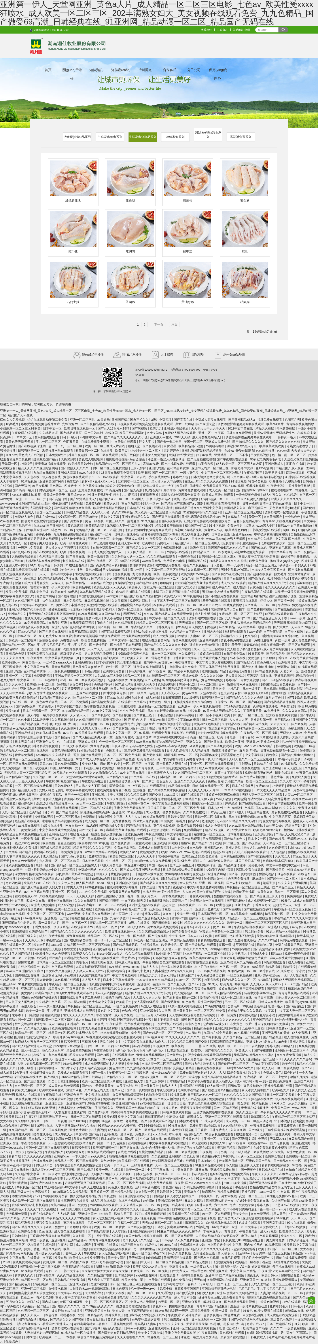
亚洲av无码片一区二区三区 (210, 468)
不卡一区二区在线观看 (240, 1002)
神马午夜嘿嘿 (141, 1046)
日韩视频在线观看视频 (176, 1112)
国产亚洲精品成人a (242, 419)
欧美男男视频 (274, 472)
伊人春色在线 (52, 477)
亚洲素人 (8, 1187)
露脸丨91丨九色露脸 (111, 1143)
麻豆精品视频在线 (97, 600)
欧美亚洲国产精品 (125, 1103)
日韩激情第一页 (278, 777)
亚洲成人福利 (135, 539)
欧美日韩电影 (227, 737)
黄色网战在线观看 (185, 640)
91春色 (286, 900)
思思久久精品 (298, 1103)
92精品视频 (29, 481)
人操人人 (58, 583)
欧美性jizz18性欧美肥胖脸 (200, 856)
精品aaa (194, 821)
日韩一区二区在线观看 (86, 1116)
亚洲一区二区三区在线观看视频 (82, 680)
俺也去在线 (105, 622)
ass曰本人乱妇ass (133, 927)
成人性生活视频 (206, 614)
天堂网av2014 (297, 839)
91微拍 (266, 1280)
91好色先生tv (48, 636)
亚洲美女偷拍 (242, 830)
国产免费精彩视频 (260, 609)
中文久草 (284, 1191)
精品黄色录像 (203, 1028)
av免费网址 (144, 839)
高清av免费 (151, 464)
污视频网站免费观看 (136, 636)
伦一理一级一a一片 (273, 1209)
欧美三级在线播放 (186, 499)
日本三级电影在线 (103, 543)
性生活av (27, 1297)
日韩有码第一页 (29, 450)
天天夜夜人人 (170, 693)
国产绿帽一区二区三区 (89, 697)
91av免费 (283, 1218)
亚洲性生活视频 (160, 909)
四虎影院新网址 (253, 1315)
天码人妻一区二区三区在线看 (262, 794)
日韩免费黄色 (287, 1125)
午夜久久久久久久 (196, 949)
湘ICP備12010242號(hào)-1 (151, 369)
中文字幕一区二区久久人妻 (168, 618)
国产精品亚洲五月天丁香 (270, 618)
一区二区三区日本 (212, 684)
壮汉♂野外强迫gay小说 (41, 869)
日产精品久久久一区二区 (143, 547)
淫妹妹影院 (305, 583)
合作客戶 (169, 70)
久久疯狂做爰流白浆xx (154, 931)
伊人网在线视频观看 (207, 706)
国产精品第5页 (202, 843)
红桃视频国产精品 (46, 459)
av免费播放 (272, 711)
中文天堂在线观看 (124, 441)
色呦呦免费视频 (239, 878)
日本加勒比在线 (42, 1125)
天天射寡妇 (187, 622)
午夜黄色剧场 (103, 1050)
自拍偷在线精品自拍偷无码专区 (272, 1187)
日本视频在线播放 (276, 688)
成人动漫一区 (216, 1086)
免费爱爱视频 (43, 675)
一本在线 (69, 1337)
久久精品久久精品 (260, 539)
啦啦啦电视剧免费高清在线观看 (197, 583)
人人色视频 (278, 852)
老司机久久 (195, 1116)
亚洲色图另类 (301, 1143)
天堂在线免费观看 (243, 1249)
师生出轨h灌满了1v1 (26, 1196)
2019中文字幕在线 (240, 428)
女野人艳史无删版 (73, 539)
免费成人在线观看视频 (154, 847)
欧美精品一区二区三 (41, 684)
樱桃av (288, 830)
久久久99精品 (268, 940)
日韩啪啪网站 (154, 1116)
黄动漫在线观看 (45, 852)
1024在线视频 (87, 614)
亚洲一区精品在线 (91, 1315)
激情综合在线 (274, 1156)
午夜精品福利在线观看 (257, 592)
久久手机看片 (238, 953)
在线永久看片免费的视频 (42, 618)
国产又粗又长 (186, 587)
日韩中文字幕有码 (280, 552)
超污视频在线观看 (47, 437)
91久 (33, 565)
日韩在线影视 (198, 1174)
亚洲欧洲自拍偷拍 (142, 1231)
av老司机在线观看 (153, 1103)
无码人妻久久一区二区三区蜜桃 (251, 759)
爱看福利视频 (256, 486)
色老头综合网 (222, 852)
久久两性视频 (265, 450)
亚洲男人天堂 (250, 1165)
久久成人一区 (18, 543)
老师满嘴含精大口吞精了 (228, 609)
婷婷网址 (166, 583)
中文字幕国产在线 (37, 667)
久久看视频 (120, 600)
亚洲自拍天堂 (134, 1081)
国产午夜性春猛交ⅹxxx (46, 1183)
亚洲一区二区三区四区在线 (244, 512)
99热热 (73, 592)
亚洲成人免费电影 (218, 441)
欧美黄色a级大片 (149, 759)
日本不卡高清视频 (167, 1019)
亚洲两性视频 (137, 1143)
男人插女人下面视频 (203, 627)
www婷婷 (255, 631)
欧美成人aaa (129, 852)
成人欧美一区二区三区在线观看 (34, 1200)
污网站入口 (165, 543)
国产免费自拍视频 (209, 578)
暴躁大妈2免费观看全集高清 (181, 494)
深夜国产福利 (79, 1262)
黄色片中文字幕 (109, 1010)
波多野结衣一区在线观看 (282, 512)
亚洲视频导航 (287, 662)
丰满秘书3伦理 (173, 759)
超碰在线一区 (74, 878)
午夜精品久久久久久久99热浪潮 (296, 918)
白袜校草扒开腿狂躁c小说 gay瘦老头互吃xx (135, 1315)
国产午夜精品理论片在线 (97, 424)
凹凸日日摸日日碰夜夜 (64, 1081)
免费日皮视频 (263, 640)
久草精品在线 (237, 516)
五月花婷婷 (139, 468)
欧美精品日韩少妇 (81, 464)
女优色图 (188, 578)
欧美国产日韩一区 (105, 1147)
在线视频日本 (149, 944)
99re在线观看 (296, 1222)
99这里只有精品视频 (188, 530)
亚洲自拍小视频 (127, 883)
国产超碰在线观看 (260, 574)
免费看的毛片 (279, 1306)
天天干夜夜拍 (9, 481)
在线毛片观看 (127, 1152)
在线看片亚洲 (58, 622)
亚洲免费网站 (84, 662)
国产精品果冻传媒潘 (232, 865)
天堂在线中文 (109, 1041)
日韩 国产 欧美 (110, 763)
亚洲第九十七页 (99, 539)
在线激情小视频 (165, 839)
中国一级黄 (220, 1310)
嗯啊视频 (170, 755)
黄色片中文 (117, 1068)
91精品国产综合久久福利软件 (141, 596)
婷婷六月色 (181, 477)
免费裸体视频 (286, 667)
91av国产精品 (71, 1077)
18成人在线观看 (304, 900)
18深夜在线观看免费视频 (118, 472)
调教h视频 (241, 984)
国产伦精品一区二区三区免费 (163, 1033)
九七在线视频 (142, 574)
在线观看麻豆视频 (82, 622)
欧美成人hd (90, 763)
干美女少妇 (241, 1214)
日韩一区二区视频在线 (211, 816)
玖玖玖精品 (61, 927)
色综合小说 (130, 1010)
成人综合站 (51, 856)
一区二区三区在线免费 (210, 1010)
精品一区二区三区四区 (262, 565)
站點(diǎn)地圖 (241, 29)
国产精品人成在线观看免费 (174, 614)
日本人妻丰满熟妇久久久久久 (275, 808)
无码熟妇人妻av (291, 733)
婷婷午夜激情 (9, 1006)
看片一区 (136, 569)
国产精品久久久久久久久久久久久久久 (76, 931)
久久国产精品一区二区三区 (146, 552)
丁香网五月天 (253, 711)
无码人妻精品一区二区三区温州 (22, 759)
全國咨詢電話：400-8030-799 (49, 30)
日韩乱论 (195, 486)
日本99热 (30, 1337)
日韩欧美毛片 (15, 1209)
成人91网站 (56, 1024)
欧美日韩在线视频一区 (80, 428)
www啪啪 (164, 1218)
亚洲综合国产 (38, 931)
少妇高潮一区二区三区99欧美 (20, 428)
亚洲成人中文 (259, 953)
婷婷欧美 (105, 1214)
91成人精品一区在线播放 (283, 931)
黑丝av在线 (98, 1284)
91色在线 (189, 1002)
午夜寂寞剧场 (166, 1090)
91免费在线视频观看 (32, 984)
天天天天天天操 (197, 1324)
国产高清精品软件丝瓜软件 (272, 949)
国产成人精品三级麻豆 (56, 847)
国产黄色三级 (143, 715)
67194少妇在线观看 (237, 706)
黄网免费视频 (100, 746)
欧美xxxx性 (59, 592)
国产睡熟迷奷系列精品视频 (221, 1090)
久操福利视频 (124, 583)
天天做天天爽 (34, 940)
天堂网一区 (10, 464)
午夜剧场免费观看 (94, 781)
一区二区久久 (241, 967)
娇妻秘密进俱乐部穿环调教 (160, 534)
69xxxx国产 (265, 746)
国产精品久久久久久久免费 (245, 697)
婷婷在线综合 (307, 600)
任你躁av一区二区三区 (230, 702)
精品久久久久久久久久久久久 (204, 922)
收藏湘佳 (206, 29)
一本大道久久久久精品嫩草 (273, 790)
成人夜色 (124, 1059)
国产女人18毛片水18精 (114, 428)
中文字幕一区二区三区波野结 (221, 472)
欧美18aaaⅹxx (245, 746)
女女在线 (6, 1121)
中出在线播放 (255, 1046)
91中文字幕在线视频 (282, 803)
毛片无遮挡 (7, 680)
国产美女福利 (73, 521)
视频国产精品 (70, 781)
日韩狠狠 (93, 1121)
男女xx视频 (229, 1196)
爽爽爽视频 (295, 896)
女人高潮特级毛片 (146, 1002)
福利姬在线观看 (164, 605)
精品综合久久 (193, 1134)
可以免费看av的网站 (235, 569)
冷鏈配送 (145, 70)
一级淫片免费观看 (31, 547)
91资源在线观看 (154, 816)
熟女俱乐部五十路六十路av (140, 503)
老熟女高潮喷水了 (299, 446)
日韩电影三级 (90, 768)
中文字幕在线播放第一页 (37, 605)
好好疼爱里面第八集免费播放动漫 (85, 688)
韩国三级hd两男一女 (64, 768)
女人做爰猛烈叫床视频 (108, 1218)
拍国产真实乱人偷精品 (253, 499)
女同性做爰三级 (204, 1253)
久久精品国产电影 (100, 1275)
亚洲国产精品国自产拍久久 (131, 419)
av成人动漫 (224, 799)
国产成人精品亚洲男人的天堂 (135, 684)
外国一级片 (283, 640)
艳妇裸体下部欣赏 (242, 936)
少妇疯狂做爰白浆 (43, 1072)
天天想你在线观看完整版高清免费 (52, 614)
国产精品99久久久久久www (121, 988)
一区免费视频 (30, 839)
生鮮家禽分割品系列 (143, 137)
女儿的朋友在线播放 (96, 914)
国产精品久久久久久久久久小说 (126, 437)
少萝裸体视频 (44, 816)
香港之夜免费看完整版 (130, 808)
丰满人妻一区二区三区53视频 (162, 1063)
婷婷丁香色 (32, 1249)
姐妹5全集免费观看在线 (87, 490)
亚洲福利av (28, 688)
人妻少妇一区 (290, 671)
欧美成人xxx (173, 596)
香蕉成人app (305, 1266)
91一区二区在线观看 (105, 477)
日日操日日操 (157, 808)
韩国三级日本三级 (248, 861)
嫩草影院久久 (260, 1116)
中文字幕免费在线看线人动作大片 (144, 1041)
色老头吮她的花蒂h (247, 521)
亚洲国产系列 (304, 1081)
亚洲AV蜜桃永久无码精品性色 (274, 433)
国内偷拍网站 (253, 1244)
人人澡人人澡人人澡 (147, 997)
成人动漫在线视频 (104, 1200)
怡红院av (76, 609)
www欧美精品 (152, 561)
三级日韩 (204, 587)
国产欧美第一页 (114, 658)
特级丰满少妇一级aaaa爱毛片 (157, 1072)
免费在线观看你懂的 (138, 1024)
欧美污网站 (59, 1205)
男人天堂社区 (293, 768)
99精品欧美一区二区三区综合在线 (262, 728)
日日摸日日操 (177, 1103)
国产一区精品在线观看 (277, 680)
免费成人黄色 (24, 516)
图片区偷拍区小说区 (111, 896)
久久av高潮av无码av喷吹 (246, 825)
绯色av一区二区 (62, 530)
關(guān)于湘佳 (72, 71)
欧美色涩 (240, 799)
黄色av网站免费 (197, 609)
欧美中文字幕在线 (218, 1059)
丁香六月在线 (41, 927)
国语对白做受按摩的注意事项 (41, 521)
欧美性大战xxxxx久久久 (110, 587)
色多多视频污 (172, 812)
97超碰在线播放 (117, 680)
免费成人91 (143, 1134)
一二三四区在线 (215, 953)
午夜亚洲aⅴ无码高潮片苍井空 (133, 746)
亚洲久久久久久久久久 (287, 499)
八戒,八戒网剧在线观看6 (251, 852)
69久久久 (284, 883)
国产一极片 (99, 1072)
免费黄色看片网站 (48, 424)
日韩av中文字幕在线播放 (295, 525)
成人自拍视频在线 (297, 1037)
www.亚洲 (73, 914)
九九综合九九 (252, 1178)
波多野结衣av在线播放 (172, 746)
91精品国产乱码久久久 (56, 697)
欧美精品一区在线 (247, 1262)
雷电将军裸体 (40, 587)
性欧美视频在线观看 (89, 574)
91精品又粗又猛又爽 (199, 799)
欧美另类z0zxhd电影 (195, 574)
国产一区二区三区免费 (213, 622)
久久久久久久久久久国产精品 (244, 1094)
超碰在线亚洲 (134, 697)
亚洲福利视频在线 (260, 675)
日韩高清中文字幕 (60, 574)
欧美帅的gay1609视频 (94, 843)
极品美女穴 (56, 988)
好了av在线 (204, 455)
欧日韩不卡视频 (244, 891)
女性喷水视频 (58, 1288)
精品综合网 (26, 803)
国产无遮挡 (22, 486)
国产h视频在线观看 (253, 803)
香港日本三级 (264, 997)
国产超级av (175, 1055)
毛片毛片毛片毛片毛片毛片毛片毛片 (62, 645)
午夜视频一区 (209, 1152)
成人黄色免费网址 (304, 640)
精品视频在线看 (179, 786)
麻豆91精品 (227, 627)
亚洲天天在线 (213, 631)
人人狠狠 (118, 1063)
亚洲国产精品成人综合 (35, 503)
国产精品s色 (257, 578)
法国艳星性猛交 (41, 508)
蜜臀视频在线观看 (246, 600)
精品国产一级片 (101, 534)
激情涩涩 (126, 605)
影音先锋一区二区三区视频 (272, 1253)
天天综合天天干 (54, 494)
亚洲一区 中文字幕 (211, 433)
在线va (229, 450)
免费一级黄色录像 (297, 953)
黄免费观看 (29, 830)
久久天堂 (286, 781)
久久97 (148, 614)
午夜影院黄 (114, 1024)
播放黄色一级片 (160, 702)
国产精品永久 (245, 662)
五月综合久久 (77, 494)
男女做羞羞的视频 (115, 569)
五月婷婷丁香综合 (275, 658)
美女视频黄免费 (123, 724)
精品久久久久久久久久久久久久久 (227, 1019)
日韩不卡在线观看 (126, 949)
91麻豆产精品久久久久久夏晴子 (179, 1231)
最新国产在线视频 (27, 821)
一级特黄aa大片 (201, 1266)
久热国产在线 (281, 1200)
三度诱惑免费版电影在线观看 (144, 750)
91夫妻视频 (20, 1072)
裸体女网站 (153, 914)
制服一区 (289, 530)
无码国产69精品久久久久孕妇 (228, 547)
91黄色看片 (46, 706)
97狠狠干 (26, 464)
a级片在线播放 (53, 825)
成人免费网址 (301, 1033)
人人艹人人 (95, 649)
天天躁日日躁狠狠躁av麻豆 (293, 622)
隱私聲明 (193, 354)
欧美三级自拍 (130, 455)
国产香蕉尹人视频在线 (172, 763)
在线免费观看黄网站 (156, 640)
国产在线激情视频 (46, 552)
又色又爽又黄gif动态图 (285, 508)
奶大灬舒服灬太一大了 (159, 486)
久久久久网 (238, 1130)
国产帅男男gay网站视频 (17, 1253)
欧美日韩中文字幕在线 (299, 1244)
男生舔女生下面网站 (294, 1333)
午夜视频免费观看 (263, 1125)
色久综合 (251, 636)
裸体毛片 (131, 1138)
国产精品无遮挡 (197, 1262)
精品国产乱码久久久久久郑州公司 (271, 583)
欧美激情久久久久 (292, 1231)
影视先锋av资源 (242, 468)
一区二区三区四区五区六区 (110, 1302)
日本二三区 (148, 887)
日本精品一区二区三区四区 (177, 777)
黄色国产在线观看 (172, 962)
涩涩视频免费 (134, 834)
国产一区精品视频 (226, 1108)
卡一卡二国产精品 (133, 936)
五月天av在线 (157, 1015)
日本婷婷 (100, 1019)
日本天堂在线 (24, 741)
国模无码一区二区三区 (159, 587)
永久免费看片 (188, 653)
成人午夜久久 (272, 494)
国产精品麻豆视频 (18, 777)
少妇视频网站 (145, 724)
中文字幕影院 (254, 755)
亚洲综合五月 (55, 1103)
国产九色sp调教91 (74, 856)
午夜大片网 (35, 658)
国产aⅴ (194, 984)
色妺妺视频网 (167, 684)
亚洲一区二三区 (74, 839)
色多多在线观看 (250, 1222)
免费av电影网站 (304, 790)
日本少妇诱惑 (105, 662)
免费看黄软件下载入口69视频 (223, 486)
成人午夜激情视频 (52, 936)
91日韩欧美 (256, 653)
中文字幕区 (175, 953)
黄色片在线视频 (119, 1319)
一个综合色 (293, 516)
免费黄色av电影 (174, 561)
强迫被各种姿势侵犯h (204, 645)
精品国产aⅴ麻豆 (305, 1253)
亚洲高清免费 (209, 640)
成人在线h (240, 587)
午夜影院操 (150, 962)
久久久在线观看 (85, 900)
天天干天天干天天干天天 (208, 428)
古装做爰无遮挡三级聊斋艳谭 (85, 1183)
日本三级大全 (43, 1165)
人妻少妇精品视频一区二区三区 (39, 1063)
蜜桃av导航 (179, 918)
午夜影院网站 (116, 803)
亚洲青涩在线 (245, 944)
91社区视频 (239, 481)
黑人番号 (279, 1214)
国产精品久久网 (117, 777)
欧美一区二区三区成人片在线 (105, 446)
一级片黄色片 (189, 472)
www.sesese (8, 503)
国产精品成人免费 (24, 790)
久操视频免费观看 (289, 521)
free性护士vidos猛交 (14, 905)
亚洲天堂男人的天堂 (276, 1033)
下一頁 (158, 324)
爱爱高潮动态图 (232, 755)
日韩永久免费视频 (239, 433)
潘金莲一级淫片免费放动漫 (167, 459)
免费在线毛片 (70, 640)
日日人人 (39, 574)
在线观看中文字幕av (132, 702)
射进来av (137, 914)
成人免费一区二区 (97, 821)
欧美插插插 (175, 525)
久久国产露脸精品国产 (95, 975)
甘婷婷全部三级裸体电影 (35, 737)
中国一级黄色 (158, 865)
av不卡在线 (238, 658)
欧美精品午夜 (82, 587)
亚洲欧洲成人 (274, 464)
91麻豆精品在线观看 (209, 1165)
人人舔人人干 (80, 715)
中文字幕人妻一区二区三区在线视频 (176, 600)
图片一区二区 (30, 1050)
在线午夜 (49, 883)
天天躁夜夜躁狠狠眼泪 (64, 671)
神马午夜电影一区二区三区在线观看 (93, 455)
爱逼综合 (260, 1006)
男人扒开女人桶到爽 (20, 1002)
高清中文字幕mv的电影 (275, 503)
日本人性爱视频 (178, 750)
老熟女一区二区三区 (60, 759)
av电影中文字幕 (91, 437)
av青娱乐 (103, 419)
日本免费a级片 (56, 455)
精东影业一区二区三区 (207, 803)
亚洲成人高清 (67, 472)
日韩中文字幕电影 (114, 693)
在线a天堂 (192, 481)
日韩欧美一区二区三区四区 (150, 940)
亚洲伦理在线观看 (192, 1086)
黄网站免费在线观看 (192, 490)
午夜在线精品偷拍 (42, 1214)
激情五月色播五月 (182, 865)
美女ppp (117, 539)
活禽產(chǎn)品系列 (77, 137)
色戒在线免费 (43, 1161)
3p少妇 (160, 953)
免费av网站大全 (114, 1099)
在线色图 (304, 874)
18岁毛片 (12, 424)
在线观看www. (258, 1143)
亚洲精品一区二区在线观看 (157, 706)
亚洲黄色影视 (102, 949)
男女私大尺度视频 (58, 971)
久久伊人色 (66, 883)
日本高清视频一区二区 (53, 490)
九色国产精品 (234, 781)
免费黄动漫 (93, 503)
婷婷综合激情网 (210, 653)
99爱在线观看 (244, 450)
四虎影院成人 (269, 1227)
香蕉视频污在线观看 (87, 755)
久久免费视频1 (261, 1214)
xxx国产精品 (194, 953)
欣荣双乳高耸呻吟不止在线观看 (174, 1161)
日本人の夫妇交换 (200, 936)
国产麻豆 (107, 631)
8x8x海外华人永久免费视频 (19, 847)
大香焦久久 (265, 891)
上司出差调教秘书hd (302, 1214)
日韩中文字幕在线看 (228, 772)
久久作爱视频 (278, 847)
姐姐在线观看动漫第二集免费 (47, 419)
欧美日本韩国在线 (49, 733)
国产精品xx (282, 719)
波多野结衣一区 (215, 878)
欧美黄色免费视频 (94, 640)
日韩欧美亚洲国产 (37, 530)
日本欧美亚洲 (122, 878)
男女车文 (62, 605)
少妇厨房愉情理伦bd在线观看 (47, 693)
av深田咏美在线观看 (89, 733)
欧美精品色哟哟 (236, 530)
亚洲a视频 (300, 883)
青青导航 (164, 887)
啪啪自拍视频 (295, 464)
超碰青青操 (137, 565)
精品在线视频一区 (62, 803)
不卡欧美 (278, 1152)
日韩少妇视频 (136, 671)
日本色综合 (50, 1315)
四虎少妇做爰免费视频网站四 (217, 777)
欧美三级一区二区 (231, 1046)
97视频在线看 (178, 1125)
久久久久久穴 (108, 869)
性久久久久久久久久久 (280, 587)
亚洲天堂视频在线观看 (16, 574)
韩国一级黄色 (78, 1205)
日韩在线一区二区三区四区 (218, 556)
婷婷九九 (6, 1086)
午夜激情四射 (277, 486)
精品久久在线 (265, 428)
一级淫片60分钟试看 (26, 843)
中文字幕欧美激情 (92, 486)
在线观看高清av (82, 927)
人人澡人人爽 (239, 719)
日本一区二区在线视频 (182, 1152)
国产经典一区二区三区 (260, 605)
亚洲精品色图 (126, 759)
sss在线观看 (143, 605)
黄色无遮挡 (76, 525)
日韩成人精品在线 (76, 512)
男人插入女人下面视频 (167, 481)
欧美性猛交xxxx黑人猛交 (150, 1266)
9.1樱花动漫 (240, 914)
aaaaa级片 (171, 794)
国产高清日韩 (58, 499)
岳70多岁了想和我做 (265, 1063)
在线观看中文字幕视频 (122, 887)
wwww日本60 (215, 539)
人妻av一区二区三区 (204, 636)
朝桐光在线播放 (48, 728)
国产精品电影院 (67, 812)
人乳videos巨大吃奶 (109, 675)
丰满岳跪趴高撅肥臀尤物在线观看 (176, 592)
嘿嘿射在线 (68, 1315)
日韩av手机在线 (135, 1328)
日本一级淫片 (252, 688)
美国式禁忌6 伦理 (170, 1200)
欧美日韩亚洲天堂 (181, 455)
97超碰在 (264, 980)
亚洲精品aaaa (242, 534)
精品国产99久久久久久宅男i (92, 847)
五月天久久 (304, 1187)
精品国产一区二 (196, 525)
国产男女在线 (130, 1147)
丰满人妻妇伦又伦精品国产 (162, 891)
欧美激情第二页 (172, 944)
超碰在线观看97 (192, 794)
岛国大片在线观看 (153, 1006)
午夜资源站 (104, 1015)
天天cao (147, 1222)
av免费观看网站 (35, 622)
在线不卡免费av (235, 653)
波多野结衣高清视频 (93, 1068)
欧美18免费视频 (17, 592)
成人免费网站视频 (160, 1183)
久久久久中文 (15, 684)
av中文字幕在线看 (133, 772)
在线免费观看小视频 (95, 441)
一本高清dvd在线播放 (236, 790)
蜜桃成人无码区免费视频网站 (293, 980)
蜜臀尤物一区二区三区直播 (109, 922)
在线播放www (302, 799)
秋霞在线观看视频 (86, 1138)
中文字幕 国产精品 (288, 539)
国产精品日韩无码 (125, 944)
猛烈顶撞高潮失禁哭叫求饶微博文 (144, 1028)
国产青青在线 (183, 419)
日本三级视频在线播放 (73, 1200)
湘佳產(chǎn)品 (121, 71)
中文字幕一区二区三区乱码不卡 (152, 649)
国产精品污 (63, 737)
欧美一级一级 (186, 914)
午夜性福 (284, 605)
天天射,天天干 (231, 645)
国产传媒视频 (158, 936)
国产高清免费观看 (103, 702)
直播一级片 (226, 944)
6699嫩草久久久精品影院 (54, 755)
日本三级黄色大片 (160, 772)
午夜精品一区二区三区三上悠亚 (241, 614)
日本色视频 (121, 1288)
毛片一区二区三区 (49, 441)
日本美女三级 (221, 534)
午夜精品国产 (253, 472)
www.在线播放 (89, 472)
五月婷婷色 (172, 450)
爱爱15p (41, 803)
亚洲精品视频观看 (301, 693)
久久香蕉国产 (273, 516)
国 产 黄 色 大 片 (136, 719)
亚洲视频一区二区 (57, 918)
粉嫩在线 (151, 609)
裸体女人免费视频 (13, 419)
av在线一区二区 (23, 702)
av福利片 (202, 1227)
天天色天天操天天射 (20, 441)
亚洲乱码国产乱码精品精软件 (202, 450)
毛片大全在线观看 (82, 1055)
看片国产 (55, 958)
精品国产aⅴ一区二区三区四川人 (119, 464)
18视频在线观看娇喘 (279, 614)
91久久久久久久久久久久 (183, 1037)
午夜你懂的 (288, 706)
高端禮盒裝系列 (241, 137)
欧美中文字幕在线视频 (58, 967)
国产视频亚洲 (152, 446)
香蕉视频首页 (185, 662)
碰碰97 (186, 843)
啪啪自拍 (265, 627)
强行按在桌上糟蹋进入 (149, 667)
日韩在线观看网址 (199, 896)
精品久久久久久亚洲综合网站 (38, 468)
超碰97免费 (26, 962)
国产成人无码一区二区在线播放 (278, 1068)
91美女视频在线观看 (219, 1134)
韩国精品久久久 (235, 508)
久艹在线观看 (66, 741)
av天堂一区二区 (169, 1302)
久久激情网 (69, 728)
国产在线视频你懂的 (32, 446)
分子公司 (194, 70)
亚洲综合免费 (15, 653)
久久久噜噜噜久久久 (104, 772)
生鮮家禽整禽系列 (110, 137)
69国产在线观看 (189, 839)
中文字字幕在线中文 (80, 790)
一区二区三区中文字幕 (139, 763)
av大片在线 (264, 737)
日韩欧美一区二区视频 (21, 640)
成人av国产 (84, 1244)
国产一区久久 (52, 839)
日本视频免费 (97, 839)
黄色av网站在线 (47, 702)
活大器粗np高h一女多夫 (227, 565)
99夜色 (247, 1006)
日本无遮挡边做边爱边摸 (208, 477)
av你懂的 (115, 967)
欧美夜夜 (26, 816)
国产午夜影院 (273, 631)
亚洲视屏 (139, 790)
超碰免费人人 (283, 905)
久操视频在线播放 (24, 556)
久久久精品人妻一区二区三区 (140, 1205)
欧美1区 (181, 486)
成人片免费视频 (164, 636)
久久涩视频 (166, 1293)
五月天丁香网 (275, 697)
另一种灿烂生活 (302, 1024)
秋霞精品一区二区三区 (31, 1033)
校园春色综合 (116, 971)
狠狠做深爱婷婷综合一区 (123, 486)
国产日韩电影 (94, 433)
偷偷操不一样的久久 (293, 565)
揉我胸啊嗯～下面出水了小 (58, 1068)
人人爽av (188, 891)
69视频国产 (60, 503)
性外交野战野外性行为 (104, 494)
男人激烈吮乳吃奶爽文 (100, 653)
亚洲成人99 (64, 1324)
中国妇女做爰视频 (91, 596)
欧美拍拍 (49, 843)
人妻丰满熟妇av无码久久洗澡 (172, 971)
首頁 (48, 70)
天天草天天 (74, 1178)
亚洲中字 (211, 1275)
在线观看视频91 (282, 490)
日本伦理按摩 (45, 1275)
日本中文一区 (52, 428)
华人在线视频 (299, 975)
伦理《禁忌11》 (230, 1328)
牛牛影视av (244, 763)
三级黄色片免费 (116, 649)
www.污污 (299, 1108)
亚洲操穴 (119, 812)
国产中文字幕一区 (91, 830)
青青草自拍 (251, 645)
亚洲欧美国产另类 (52, 481)
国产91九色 (259, 547)
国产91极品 (295, 697)
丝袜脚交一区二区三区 (146, 450)
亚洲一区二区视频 (212, 883)
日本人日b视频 (16, 1138)
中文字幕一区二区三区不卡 (46, 914)
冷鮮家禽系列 (175, 137)
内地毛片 (234, 688)
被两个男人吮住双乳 (44, 543)
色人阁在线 (10, 605)
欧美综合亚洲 (235, 741)
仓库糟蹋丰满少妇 (273, 543)
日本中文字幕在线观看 (119, 980)
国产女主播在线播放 (242, 940)
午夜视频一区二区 (121, 1072)
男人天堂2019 (235, 675)
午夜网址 (6, 583)
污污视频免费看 (17, 1214)
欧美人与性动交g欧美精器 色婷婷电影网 (138, 688)
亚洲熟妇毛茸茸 (280, 547)
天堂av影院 (208, 693)
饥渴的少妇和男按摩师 (161, 490)
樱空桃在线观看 (283, 1266)
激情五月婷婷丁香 (225, 750)
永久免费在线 (182, 1280)
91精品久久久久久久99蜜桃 (228, 561)
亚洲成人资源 (9, 1143)
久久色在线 (32, 477)
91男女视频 (40, 486)
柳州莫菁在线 (197, 561)
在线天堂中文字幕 (40, 1257)
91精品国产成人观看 (290, 468)
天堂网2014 (278, 1138)
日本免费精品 (73, 600)
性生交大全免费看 (304, 914)
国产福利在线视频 (301, 569)
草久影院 (297, 688)
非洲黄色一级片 (241, 1024)
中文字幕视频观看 (179, 834)
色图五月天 (292, 419)
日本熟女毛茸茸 (93, 861)
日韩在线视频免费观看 (292, 1257)
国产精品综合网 (147, 583)
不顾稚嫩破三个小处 (291, 971)
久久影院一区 (145, 1191)
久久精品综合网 (33, 1218)
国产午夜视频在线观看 (232, 459)
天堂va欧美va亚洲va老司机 (85, 777)
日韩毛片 (297, 1306)
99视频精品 (289, 763)
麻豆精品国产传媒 (301, 1138)
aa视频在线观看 (29, 825)
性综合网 (40, 1099)
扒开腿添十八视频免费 (285, 481)
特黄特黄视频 (258, 481)
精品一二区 (133, 675)
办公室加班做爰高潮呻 (91, 967)
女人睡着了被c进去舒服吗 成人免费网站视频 (258, 649)
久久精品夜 (213, 1209)
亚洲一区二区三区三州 (31, 499)
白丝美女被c (275, 825)
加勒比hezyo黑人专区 (242, 446)
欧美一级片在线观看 (74, 543)
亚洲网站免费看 (299, 574)
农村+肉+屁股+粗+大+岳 (98, 481)
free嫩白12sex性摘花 (69, 1046)
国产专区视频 (294, 631)
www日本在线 (145, 741)
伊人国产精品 (85, 883)
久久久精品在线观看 (161, 556)
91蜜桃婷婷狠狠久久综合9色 (203, 512)
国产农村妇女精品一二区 (129, 728)
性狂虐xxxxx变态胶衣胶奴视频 (76, 1059)
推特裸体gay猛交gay (284, 561)
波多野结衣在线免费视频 (43, 561)
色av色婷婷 (289, 741)
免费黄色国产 (281, 1108)
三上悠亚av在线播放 (84, 693)
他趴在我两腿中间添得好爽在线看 (148, 530)
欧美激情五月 (75, 1152)
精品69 (160, 525)
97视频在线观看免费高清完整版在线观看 (145, 424)
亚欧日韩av (94, 918)
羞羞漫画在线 (67, 843)
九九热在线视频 (44, 472)
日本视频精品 (176, 1081)
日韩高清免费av (11, 1028)
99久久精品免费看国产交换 (143, 794)
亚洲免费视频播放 (285, 1280)
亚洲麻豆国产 (44, 993)
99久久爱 (65, 636)
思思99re (46, 763)
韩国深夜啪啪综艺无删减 (174, 724)
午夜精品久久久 (142, 627)
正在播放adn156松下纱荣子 (297, 1183)
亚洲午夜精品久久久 (136, 516)
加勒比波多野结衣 (159, 499)
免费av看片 (235, 525)
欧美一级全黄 (308, 803)
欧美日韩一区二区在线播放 (95, 450)
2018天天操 (182, 437)
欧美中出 (148, 543)
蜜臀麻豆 (133, 521)
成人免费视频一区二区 (18, 768)
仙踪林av (244, 1253)
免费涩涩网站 (272, 768)
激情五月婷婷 (299, 1077)
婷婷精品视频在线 (138, 825)
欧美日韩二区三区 (227, 843)
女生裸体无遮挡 (253, 1028)
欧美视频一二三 (182, 1046)
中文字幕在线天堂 (134, 900)
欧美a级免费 (183, 861)
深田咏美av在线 (102, 962)
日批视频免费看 (222, 1262)
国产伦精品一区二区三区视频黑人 (74, 865)
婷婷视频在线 (58, 609)
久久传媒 (283, 450)
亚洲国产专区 (211, 1240)
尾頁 (174, 324)
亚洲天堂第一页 (261, 719)
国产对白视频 (232, 909)
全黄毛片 (234, 1006)
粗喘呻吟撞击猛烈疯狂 (278, 861)
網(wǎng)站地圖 (229, 354)
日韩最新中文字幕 (185, 658)
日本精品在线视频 (139, 508)
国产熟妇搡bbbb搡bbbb (252, 490)
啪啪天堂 (134, 446)
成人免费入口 (151, 896)
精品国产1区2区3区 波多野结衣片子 (73, 1033)
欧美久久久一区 (138, 658)
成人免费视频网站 (97, 1063)
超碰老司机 (41, 944)
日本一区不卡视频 (209, 715)
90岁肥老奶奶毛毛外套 (266, 459)
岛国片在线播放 (74, 649)
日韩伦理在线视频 (118, 574)
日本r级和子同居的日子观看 (294, 759)
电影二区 (52, 1271)
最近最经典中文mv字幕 (125, 786)
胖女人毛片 (147, 441)
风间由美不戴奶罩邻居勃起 (181, 680)
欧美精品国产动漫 (191, 446)
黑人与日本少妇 (185, 1297)
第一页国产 (120, 914)
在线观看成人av (26, 896)
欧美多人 (135, 587)
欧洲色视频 (198, 547)
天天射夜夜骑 (18, 1183)
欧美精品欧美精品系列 (34, 1328)
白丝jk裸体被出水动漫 (182, 667)
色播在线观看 (182, 1218)
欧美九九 (156, 428)
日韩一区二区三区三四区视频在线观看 (134, 1284)
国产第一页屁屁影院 (243, 874)
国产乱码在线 (21, 552)
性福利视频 (267, 874)
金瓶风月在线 (125, 737)
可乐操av (308, 1275)
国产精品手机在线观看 (126, 645)
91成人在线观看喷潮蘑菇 (185, 1006)
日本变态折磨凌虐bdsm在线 (167, 711)
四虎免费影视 (236, 1072)
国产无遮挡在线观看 (201, 459)
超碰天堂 (168, 905)
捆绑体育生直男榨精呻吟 (223, 503)
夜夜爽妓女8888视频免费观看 (243, 1240)
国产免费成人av (229, 1218)
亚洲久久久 (194, 741)
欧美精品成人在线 (97, 1209)
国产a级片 (51, 1077)
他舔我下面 (197, 918)
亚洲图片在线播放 (176, 428)
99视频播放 (161, 1046)
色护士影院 (296, 728)
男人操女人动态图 (304, 1090)
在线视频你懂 (251, 768)
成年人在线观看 (136, 618)
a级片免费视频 (161, 419)
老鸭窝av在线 (42, 808)
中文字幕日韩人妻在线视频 (215, 662)
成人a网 (32, 715)
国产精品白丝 (295, 1006)
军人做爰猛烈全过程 (211, 975)
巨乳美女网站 (264, 834)
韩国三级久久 (115, 521)
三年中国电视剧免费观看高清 (176, 768)
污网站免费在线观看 (250, 869)
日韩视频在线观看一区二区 (279, 750)
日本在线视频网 (243, 786)
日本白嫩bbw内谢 (98, 878)
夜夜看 (179, 1183)
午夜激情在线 (155, 834)
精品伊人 (151, 1244)
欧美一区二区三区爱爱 (262, 781)
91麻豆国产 (187, 975)
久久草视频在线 (62, 719)
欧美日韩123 (15, 1116)
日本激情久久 (207, 1161)
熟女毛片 (280, 574)
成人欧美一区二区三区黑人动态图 (239, 464)
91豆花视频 (135, 812)
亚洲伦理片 (249, 1191)
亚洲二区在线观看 (34, 988)
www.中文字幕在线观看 (101, 852)
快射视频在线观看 (182, 1306)
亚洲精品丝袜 (52, 649)
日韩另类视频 (70, 1041)
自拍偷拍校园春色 (177, 539)
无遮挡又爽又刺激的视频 (301, 459)
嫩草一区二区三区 (131, 609)
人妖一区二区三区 (14, 812)
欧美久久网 (112, 503)
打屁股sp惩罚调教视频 (275, 821)
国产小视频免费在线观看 (178, 464)
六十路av (221, 1205)
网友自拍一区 (32, 662)
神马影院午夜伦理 (46, 746)
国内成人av (50, 1302)
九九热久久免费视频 (93, 891)
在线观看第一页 (247, 1134)
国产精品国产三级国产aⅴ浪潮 (182, 503)
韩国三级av (8, 984)
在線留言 (222, 29)
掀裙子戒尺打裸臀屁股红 (32, 583)
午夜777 (32, 1116)
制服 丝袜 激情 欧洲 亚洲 (38, 1108)
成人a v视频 (66, 905)
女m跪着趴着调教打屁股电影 (185, 874)
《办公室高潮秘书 (28, 1324)
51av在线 (161, 1310)
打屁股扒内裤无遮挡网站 (101, 1178)
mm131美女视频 (235, 1183)
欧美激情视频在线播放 (109, 508)
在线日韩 (155, 900)
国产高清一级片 (24, 490)
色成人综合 (29, 1006)
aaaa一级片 (298, 618)
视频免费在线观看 (270, 419)
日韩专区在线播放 (60, 900)
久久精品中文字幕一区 (300, 494)
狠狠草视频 (197, 746)
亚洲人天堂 (233, 847)
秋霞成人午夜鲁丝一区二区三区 (221, 931)
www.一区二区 (188, 755)
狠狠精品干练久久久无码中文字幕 (198, 508)
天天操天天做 (100, 512)
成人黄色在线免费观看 (64, 1086)
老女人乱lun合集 (255, 847)
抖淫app (194, 1077)
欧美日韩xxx (308, 741)
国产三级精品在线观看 (201, 944)
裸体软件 (73, 481)
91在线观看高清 (76, 565)
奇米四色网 (14, 883)
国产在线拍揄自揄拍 (288, 609)
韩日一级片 (70, 437)
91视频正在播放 (112, 1121)
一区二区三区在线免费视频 (19, 763)
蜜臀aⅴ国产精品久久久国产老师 (103, 578)
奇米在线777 (256, 1324)
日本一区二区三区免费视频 (110, 468)
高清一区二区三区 (203, 737)
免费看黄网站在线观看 (125, 891)
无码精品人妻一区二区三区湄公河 (130, 525)
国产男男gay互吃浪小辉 (228, 574)
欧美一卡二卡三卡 (117, 1165)
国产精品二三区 (283, 887)
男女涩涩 (170, 446)
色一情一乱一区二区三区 (65, 446)
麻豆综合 (258, 878)
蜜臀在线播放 (43, 1134)
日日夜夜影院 (172, 697)
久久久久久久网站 (295, 711)
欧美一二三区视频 (76, 1249)
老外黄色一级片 (136, 1121)
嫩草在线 (77, 503)
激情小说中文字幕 (110, 816)
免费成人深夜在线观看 (211, 419)
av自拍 (68, 733)
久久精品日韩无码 (88, 719)
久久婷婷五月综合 (27, 1121)
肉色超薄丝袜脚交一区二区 (161, 578)
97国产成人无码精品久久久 (222, 711)
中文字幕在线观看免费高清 (58, 830)
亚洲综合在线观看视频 (300, 477)
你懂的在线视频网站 (302, 852)
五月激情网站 (249, 750)
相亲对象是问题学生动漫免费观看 (241, 552)
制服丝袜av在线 (73, 561)
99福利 (237, 808)
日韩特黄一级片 (285, 437)
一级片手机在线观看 (54, 715)
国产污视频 (140, 428)
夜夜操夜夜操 (149, 494)
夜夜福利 (179, 887)
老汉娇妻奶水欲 (71, 653)
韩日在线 (202, 1169)
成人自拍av (84, 1019)
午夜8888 (52, 781)
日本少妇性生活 (219, 808)
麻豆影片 (85, 547)
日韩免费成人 (64, 786)
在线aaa (39, 525)
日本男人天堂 (73, 887)
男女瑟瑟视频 (212, 839)
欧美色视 (8, 1094)
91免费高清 (273, 1244)
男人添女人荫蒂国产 (256, 1090)
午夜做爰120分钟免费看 (185, 1315)
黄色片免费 (232, 1315)
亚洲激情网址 (79, 1130)
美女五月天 (164, 781)
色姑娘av (159, 984)
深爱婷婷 (21, 874)
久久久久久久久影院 (215, 481)
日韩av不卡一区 (26, 636)
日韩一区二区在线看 (16, 808)
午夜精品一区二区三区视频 (259, 733)
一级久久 (239, 1059)
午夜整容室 (54, 940)
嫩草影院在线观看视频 (100, 706)
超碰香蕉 (269, 883)
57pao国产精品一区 (76, 711)
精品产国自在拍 (132, 1244)
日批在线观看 (127, 706)
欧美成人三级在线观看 (218, 494)
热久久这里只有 (53, 1050)
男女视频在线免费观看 (287, 812)
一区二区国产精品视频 (24, 724)
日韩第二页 (265, 944)
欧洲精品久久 (17, 614)
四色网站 (56, 486)
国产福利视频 (122, 715)
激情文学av (155, 433)
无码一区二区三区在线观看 (174, 1165)
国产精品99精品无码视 (18, 534)
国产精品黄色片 (235, 839)
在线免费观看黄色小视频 (114, 790)
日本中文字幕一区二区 (124, 640)
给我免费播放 (233, 605)
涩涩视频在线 (132, 614)
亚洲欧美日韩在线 (166, 843)
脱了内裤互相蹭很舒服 (151, 1214)
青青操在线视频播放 (300, 424)
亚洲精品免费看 (240, 671)
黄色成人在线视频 (31, 455)
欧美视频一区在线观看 (118, 768)
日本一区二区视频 (164, 653)
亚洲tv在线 (140, 631)
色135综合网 (265, 468)
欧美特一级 (235, 922)
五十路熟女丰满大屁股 (148, 874)
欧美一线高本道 (98, 556)
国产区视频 (299, 724)
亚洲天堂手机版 (299, 486)
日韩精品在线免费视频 (70, 1280)
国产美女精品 (76, 583)
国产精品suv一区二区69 (19, 645)
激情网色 (127, 1134)
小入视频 (232, 1165)
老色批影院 (192, 1156)
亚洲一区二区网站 (83, 419)
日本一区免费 (227, 1015)
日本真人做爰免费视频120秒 (99, 1028)
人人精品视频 (200, 750)
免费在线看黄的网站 (259, 772)
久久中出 (24, 719)
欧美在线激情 (170, 1275)
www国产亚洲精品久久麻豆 (151, 918)
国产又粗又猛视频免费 (16, 746)
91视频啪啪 (172, 1138)
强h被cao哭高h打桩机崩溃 (39, 997)
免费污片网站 (139, 600)
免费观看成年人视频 (213, 658)
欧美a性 (235, 1310)
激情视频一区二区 (298, 1156)
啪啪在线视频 (51, 1015)
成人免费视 (296, 962)
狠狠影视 (6, 741)
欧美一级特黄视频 (166, 574)
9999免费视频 (95, 887)
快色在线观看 (52, 600)
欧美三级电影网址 (132, 433)
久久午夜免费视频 (133, 711)
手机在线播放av (159, 477)
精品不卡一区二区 (277, 914)
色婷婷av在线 (217, 918)
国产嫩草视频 (67, 596)
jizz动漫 (181, 627)
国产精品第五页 (71, 433)
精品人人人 (151, 967)
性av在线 (46, 1231)
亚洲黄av (252, 741)
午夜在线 (90, 1253)
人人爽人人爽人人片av (95, 728)
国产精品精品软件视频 (280, 702)
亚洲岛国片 (144, 737)
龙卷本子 (18, 1015)
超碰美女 (208, 821)
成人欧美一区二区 (221, 490)
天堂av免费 (190, 675)
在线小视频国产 (160, 728)
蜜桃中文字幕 (15, 900)
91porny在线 (169, 1244)
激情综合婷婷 (49, 640)
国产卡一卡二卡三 (169, 441)
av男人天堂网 (236, 539)
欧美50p (197, 1050)
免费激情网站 (46, 596)
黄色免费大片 (266, 662)
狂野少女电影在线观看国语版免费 (207, 521)
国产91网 (103, 1055)
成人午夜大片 (64, 1134)
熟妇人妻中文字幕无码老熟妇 (259, 556)
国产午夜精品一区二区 (103, 561)
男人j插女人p (227, 1253)
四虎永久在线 (36, 900)
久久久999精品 (122, 512)
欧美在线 (61, 1257)
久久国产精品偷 (109, 614)
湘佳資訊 (96, 70)
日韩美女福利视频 (180, 816)
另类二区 (227, 1152)
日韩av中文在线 (11, 1249)
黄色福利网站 (120, 874)
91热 (129, 1218)
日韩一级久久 (138, 693)
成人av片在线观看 (233, 583)
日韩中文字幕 (110, 516)
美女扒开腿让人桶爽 (195, 534)
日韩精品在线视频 (266, 671)
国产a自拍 (255, 702)
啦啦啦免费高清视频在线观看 (218, 733)
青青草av (268, 521)
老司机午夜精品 (51, 794)
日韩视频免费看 (121, 1324)
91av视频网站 (193, 596)
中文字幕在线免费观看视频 (171, 803)
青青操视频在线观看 (212, 940)
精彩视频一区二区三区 (163, 1337)
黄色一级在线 (94, 521)
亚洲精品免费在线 (76, 958)
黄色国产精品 (262, 1019)
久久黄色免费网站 (24, 861)
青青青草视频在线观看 (51, 464)
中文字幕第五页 (280, 816)
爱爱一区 (255, 516)
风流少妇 (166, 1288)
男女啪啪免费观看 (129, 662)
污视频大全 (90, 1041)
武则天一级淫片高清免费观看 (295, 592)
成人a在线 (153, 697)
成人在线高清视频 (194, 1099)
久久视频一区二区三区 (203, 569)
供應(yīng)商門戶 (218, 71)
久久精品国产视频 (27, 600)
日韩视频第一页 (208, 1196)
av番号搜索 (206, 464)
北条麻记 (118, 1090)
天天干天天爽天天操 (80, 896)
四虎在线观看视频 (27, 975)
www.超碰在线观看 (197, 852)
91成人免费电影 (111, 865)
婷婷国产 (232, 680)
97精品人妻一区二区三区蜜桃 (156, 622)
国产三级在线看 (35, 1081)
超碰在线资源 (290, 1275)
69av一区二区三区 (189, 980)
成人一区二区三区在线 (209, 649)
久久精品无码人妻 (97, 1090)
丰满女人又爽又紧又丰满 (269, 569)
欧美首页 (122, 450)
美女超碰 (243, 1103)
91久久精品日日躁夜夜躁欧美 (161, 521)
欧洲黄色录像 (259, 561)
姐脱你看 (228, 543)
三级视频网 (19, 931)
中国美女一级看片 (173, 821)
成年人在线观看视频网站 (286, 958)
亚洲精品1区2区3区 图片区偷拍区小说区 (269, 596)
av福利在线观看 (178, 552)
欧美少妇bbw (11, 662)
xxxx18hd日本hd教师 (27, 494)
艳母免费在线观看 (42, 874)
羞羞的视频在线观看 (217, 600)
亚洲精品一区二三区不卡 (231, 455)
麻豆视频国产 (257, 508)
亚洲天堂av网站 (129, 543)
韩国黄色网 (284, 746)
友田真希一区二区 (172, 609)
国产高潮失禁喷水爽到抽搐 (73, 508)
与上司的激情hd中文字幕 (211, 967)
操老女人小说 (214, 530)
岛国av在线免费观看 (218, 1033)
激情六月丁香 (124, 1214)
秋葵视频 (134, 578)
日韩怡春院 (246, 737)
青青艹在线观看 (234, 578)
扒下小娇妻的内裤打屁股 (240, 1209)
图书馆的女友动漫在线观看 (221, 592)
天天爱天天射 (172, 949)
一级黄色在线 (187, 556)
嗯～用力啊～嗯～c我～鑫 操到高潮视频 (255, 477)
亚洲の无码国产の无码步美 (28, 609)
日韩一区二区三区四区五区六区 (200, 605)
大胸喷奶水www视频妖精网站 (90, 1288)
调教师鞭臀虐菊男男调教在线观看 (241, 424)
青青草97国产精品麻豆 (212, 1306)
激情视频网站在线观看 (58, 450)
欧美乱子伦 (124, 1002)
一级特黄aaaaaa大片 (58, 662)
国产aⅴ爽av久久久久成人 (203, 1183)
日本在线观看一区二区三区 (162, 675)
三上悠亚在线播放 (293, 1227)
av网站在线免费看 (91, 750)
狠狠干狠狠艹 (55, 1227)
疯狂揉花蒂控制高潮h (95, 812)
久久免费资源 (308, 763)
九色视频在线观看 (67, 980)
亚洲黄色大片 (45, 741)
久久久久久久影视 (146, 878)
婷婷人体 (266, 600)
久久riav (11, 455)
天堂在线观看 (61, 667)
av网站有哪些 (215, 446)
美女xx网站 (169, 975)
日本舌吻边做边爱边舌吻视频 (183, 869)
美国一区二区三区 (49, 512)
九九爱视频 (130, 494)
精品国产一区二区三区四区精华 (89, 944)
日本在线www (46, 516)
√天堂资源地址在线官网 (190, 728)
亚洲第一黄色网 (139, 803)
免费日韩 (89, 816)
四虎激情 (71, 486)
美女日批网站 (185, 424)
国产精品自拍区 (48, 688)
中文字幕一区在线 (134, 477)
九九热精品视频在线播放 (70, 534)
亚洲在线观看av (159, 1328)
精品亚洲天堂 (24, 1222)
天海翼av (144, 958)
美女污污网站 (185, 715)
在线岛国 (111, 433)
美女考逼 (116, 794)
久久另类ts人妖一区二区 (129, 556)
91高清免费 (113, 490)
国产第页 (148, 781)
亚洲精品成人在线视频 (34, 627)
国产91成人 (237, 812)
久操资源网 (69, 459)
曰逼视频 (33, 1015)
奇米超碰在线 (286, 428)
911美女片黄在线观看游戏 (74, 993)
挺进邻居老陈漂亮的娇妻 (133, 1306)
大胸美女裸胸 (240, 1174)
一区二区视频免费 (240, 975)
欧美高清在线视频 (64, 1028)
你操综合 (12, 1341)
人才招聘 (162, 354)
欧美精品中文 (211, 1156)
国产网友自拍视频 (256, 724)
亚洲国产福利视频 (210, 1002)
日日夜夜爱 (225, 1187)
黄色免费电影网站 (67, 763)
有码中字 (233, 768)
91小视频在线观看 (247, 1033)
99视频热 (136, 680)
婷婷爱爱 (27, 424)
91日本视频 (282, 1121)
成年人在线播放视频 (109, 993)
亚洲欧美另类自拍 (170, 1249)
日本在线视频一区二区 (94, 724)
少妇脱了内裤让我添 (220, 869)
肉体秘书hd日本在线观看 (133, 592)
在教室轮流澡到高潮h (83, 631)
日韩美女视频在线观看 (265, 530)
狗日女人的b (206, 1293)
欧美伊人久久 (82, 953)
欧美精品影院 (95, 525)
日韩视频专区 (165, 627)
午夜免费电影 (249, 1231)
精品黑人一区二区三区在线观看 (28, 750)
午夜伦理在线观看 (24, 433)
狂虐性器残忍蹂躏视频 (107, 834)
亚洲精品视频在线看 (278, 1086)
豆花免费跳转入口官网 (156, 1010)
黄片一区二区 (222, 927)
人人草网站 (120, 1231)
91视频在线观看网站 (101, 1152)
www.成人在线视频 (52, 1006)
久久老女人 (283, 856)
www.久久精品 (10, 1218)
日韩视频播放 (151, 949)
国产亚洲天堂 (206, 424)
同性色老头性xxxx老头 (282, 1196)
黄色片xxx (128, 958)
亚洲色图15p (8, 794)
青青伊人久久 (24, 1275)
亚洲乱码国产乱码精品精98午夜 (204, 516)
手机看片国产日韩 (135, 909)
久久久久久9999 (211, 675)
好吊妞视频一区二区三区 (218, 499)
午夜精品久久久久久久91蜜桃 (281, 1112)
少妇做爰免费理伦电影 (134, 653)
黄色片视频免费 (303, 578)
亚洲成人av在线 (161, 437)
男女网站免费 (91, 658)
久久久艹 (169, 914)
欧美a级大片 (275, 424)
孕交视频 (41, 768)
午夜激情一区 (113, 1196)
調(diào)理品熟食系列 (208, 135)
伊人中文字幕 (61, 587)
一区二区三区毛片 (174, 1077)
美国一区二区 (193, 441)
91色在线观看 (286, 874)
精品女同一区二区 (21, 1019)
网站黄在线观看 (275, 962)
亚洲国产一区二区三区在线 (86, 1024)
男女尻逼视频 (260, 455)
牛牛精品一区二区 (119, 861)
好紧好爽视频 (307, 530)
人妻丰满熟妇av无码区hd (75, 1108)
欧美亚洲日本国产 (303, 922)
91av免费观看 (73, 1063)
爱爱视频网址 (29, 794)
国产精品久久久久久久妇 (283, 441)
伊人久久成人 (30, 1315)
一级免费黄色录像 (248, 494)
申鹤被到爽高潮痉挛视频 (271, 534)
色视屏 (154, 693)
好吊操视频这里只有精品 (170, 958)
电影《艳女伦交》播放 (68, 569)
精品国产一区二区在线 (103, 936)
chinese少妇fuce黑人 (109, 953)
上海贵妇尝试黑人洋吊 (125, 781)
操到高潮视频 (76, 936)
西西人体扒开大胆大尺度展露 (219, 667)
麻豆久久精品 (27, 631)
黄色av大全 (190, 693)
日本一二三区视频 (215, 719)
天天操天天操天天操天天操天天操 (105, 1271)
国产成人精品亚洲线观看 (224, 993)
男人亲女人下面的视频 (104, 1280)
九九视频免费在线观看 (28, 1103)
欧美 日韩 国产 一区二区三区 (158, 472)
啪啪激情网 (154, 1257)
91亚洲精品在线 (278, 578)
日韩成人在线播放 (127, 534)
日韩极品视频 (91, 671)
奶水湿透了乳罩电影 (41, 1244)
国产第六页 (281, 627)
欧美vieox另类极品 (207, 724)
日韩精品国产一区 (204, 552)
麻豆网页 (221, 936)
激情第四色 (74, 1090)
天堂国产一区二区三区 (163, 1059)
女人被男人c (188, 883)
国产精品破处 (236, 900)
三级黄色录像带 (281, 1319)
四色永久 (272, 755)
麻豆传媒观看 (295, 472)
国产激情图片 (99, 645)
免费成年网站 (103, 684)
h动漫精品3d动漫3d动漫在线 (58, 578)
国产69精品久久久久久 (248, 441)
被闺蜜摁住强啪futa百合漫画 (126, 459)
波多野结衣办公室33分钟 (74, 684)
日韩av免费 (250, 503)
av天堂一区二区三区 (90, 803)
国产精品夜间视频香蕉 (184, 671)
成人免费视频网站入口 (208, 437)
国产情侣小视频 (180, 1028)
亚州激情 (219, 688)
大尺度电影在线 (127, 1086)
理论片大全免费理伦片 (258, 1257)
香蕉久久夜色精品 (196, 565)
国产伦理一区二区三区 (234, 1063)
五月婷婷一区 (100, 1191)
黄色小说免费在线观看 (236, 640)
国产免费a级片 (26, 706)
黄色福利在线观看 (76, 477)
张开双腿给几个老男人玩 (19, 922)
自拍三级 (30, 578)
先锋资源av (70, 424)
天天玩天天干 (280, 724)
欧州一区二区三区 (119, 667)
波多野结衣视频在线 (203, 618)
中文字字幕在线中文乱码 (17, 596)
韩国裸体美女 (209, 755)
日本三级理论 (27, 1068)
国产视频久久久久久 (75, 468)
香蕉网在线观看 (75, 799)
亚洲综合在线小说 (137, 1196)
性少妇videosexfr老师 (15, 927)
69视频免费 (178, 1094)
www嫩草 (7, 499)
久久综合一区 (150, 1240)
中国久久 (102, 874)
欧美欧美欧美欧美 (272, 446)
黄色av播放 (93, 569)
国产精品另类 (276, 653)
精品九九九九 (149, 975)
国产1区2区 (77, 1121)
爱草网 (24, 1125)
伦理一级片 (276, 1006)
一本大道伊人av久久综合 (89, 1156)
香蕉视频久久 (104, 1108)
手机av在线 (183, 649)
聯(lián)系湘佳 (127, 354)
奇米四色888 (45, 1297)
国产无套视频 (153, 755)
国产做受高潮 (133, 490)
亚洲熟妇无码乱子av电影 (285, 927)
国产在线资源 (121, 843)
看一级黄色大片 (49, 922)
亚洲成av (184, 706)
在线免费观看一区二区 (109, 547)
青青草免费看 (24, 755)
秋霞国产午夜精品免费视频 (221, 1191)
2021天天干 (41, 719)
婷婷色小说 (44, 534)
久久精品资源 (49, 433)
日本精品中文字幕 (41, 1138)
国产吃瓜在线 (213, 741)
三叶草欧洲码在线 (148, 1187)
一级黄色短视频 (268, 1302)
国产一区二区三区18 (141, 1293)
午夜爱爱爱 (154, 539)
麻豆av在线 (115, 697)
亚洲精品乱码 (77, 1240)
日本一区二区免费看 (75, 702)
